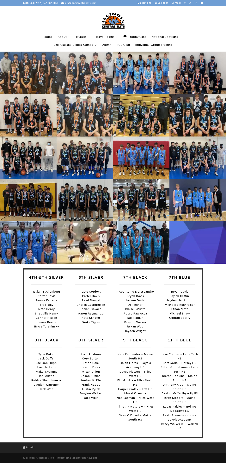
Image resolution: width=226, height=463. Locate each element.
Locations (144, 3)
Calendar (161, 3)
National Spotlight (164, 37)
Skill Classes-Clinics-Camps (73, 45)
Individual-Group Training (154, 45)
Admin (28, 447)
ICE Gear (123, 45)
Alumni (107, 45)
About (62, 37)
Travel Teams (104, 37)
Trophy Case (134, 37)
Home (48, 37)
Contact (176, 3)
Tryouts (81, 37)
